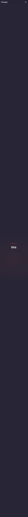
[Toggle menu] (25, 2)
